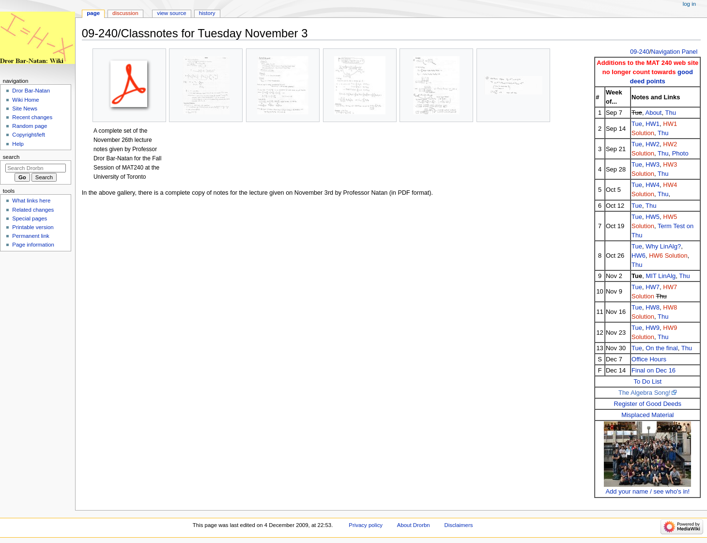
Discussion (125, 13)
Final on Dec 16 (653, 370)
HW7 (653, 287)
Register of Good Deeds (647, 403)
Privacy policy (366, 525)
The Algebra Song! (644, 392)
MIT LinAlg (661, 275)
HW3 (653, 164)
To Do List (647, 381)
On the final (662, 348)
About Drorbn (413, 525)
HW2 (653, 144)
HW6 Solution (668, 255)
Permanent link (30, 236)
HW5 (653, 216)
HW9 (653, 327)
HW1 (653, 123)
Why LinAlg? (663, 246)
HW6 (638, 255)
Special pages (29, 218)
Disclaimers (458, 525)
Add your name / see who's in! (647, 491)
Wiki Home (25, 100)
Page (93, 13)
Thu (670, 112)
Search (11, 157)
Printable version (32, 227)
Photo (680, 153)
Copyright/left (28, 135)
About (653, 112)
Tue (636, 123)
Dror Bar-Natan (31, 90)
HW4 (653, 184)
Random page (29, 126)
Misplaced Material (647, 415)
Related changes (33, 210)
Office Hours (648, 359)
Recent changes (32, 117)
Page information (33, 245)
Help (18, 144)
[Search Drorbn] (35, 168)
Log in (689, 4)
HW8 (653, 307)
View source (171, 13)
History (207, 13)
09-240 (639, 51)
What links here (31, 200)
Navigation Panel (674, 51)
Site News (24, 108)
